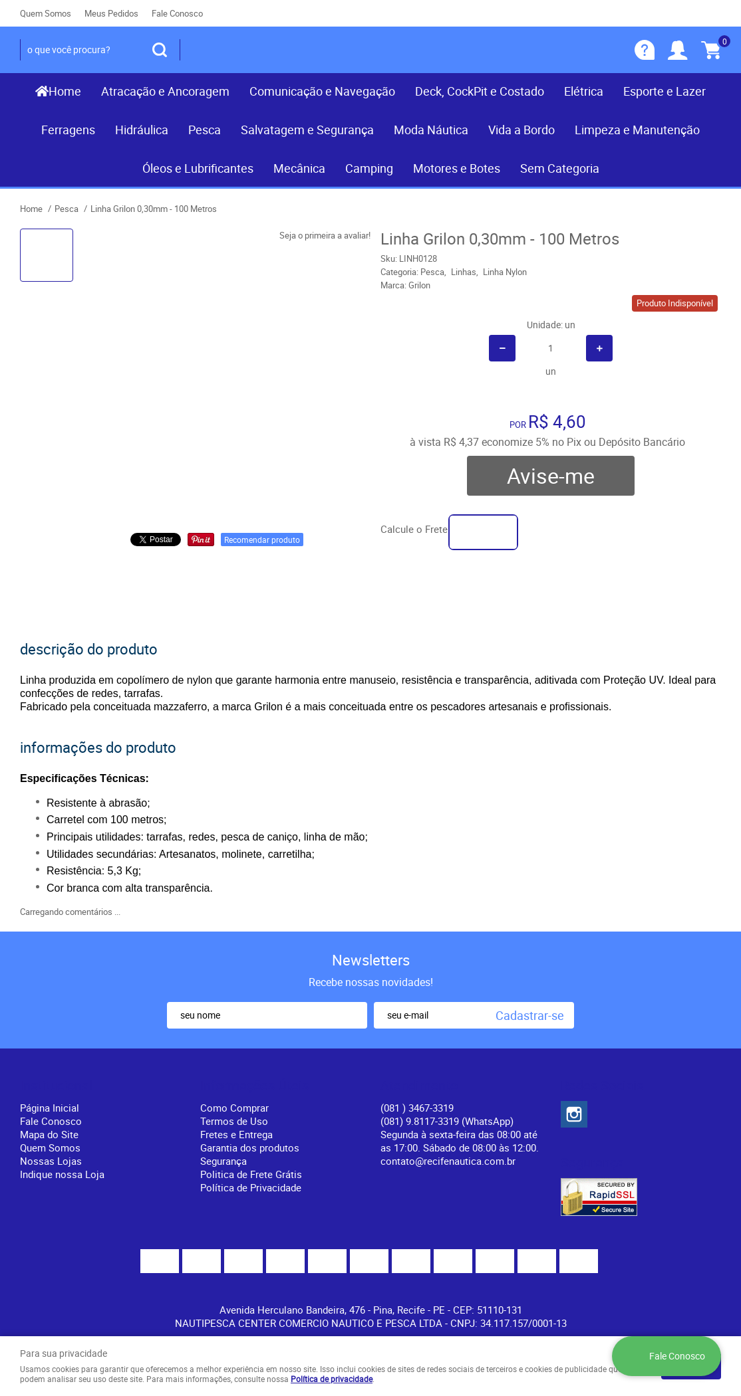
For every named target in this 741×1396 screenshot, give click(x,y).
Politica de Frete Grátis (251, 1174)
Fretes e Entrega (236, 1134)
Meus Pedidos (111, 13)
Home (65, 91)
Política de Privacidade (250, 1187)
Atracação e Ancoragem (165, 91)
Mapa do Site (49, 1134)
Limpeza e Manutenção (637, 130)
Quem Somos (45, 13)
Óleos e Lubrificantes (197, 168)
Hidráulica (141, 130)
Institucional (56, 1085)
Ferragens (68, 130)
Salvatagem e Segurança (307, 130)
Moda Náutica (431, 130)
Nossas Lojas (51, 1160)
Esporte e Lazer (664, 91)
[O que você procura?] (159, 49)
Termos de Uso (234, 1121)
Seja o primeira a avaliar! (324, 235)
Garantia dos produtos (249, 1147)
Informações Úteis (254, 1085)
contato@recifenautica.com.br (448, 1160)
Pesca (204, 130)
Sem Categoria (559, 168)
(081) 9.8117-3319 (447, 1121)
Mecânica (299, 168)
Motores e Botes (456, 168)
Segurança (223, 1160)
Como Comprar (234, 1107)
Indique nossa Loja (62, 1174)
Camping (369, 168)
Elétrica (583, 91)
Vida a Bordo (521, 130)
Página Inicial (49, 1107)
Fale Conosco (177, 13)
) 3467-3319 (417, 1107)
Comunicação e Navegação (322, 91)
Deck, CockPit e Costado (479, 91)
